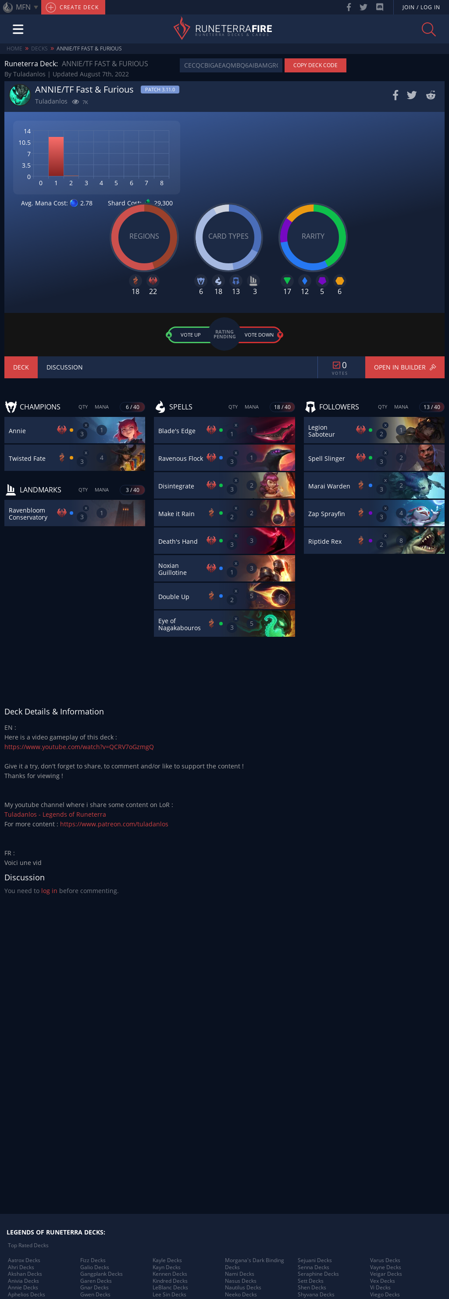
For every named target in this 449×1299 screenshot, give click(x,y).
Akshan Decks (25, 1273)
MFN (23, 7)
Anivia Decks (23, 1281)
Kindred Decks (170, 1281)
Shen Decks (312, 1287)
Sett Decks (311, 1281)
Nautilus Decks (243, 1287)
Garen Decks (96, 1281)
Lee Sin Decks (169, 1294)
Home (14, 48)
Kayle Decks (167, 1260)
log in (49, 890)
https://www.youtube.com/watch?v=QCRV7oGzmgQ (79, 747)
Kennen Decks (170, 1273)
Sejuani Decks (315, 1260)
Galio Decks (94, 1267)
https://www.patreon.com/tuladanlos (114, 824)
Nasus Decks (241, 1281)
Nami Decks (239, 1273)
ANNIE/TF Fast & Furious (89, 48)
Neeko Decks (241, 1294)
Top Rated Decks (28, 1245)
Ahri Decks (21, 1267)
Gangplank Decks (101, 1273)
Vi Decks (380, 1287)
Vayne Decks (385, 1267)
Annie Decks (23, 1287)
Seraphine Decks (318, 1273)
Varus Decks (385, 1260)
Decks (39, 48)
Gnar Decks (94, 1287)
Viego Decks (385, 1294)
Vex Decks (382, 1281)
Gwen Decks (95, 1294)
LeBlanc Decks (170, 1287)
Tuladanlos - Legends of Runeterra (55, 814)
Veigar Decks (386, 1273)
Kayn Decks (167, 1267)
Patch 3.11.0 (160, 89)
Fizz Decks (93, 1260)
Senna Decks (313, 1267)
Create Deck (72, 7)
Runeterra (233, 29)
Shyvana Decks (316, 1294)
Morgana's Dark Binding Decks (254, 1263)
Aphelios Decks (26, 1294)
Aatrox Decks (24, 1260)
